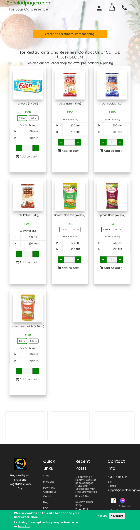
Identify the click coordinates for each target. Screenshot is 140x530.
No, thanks (117, 515)
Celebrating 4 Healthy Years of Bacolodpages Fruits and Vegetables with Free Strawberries (86, 484)
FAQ (45, 508)
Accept (102, 516)
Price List (48, 481)
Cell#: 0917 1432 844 (117, 479)
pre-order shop (56, 63)
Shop (46, 475)
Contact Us (89, 52)
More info (24, 526)
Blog (45, 502)
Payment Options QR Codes (50, 492)
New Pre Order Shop (84, 504)
